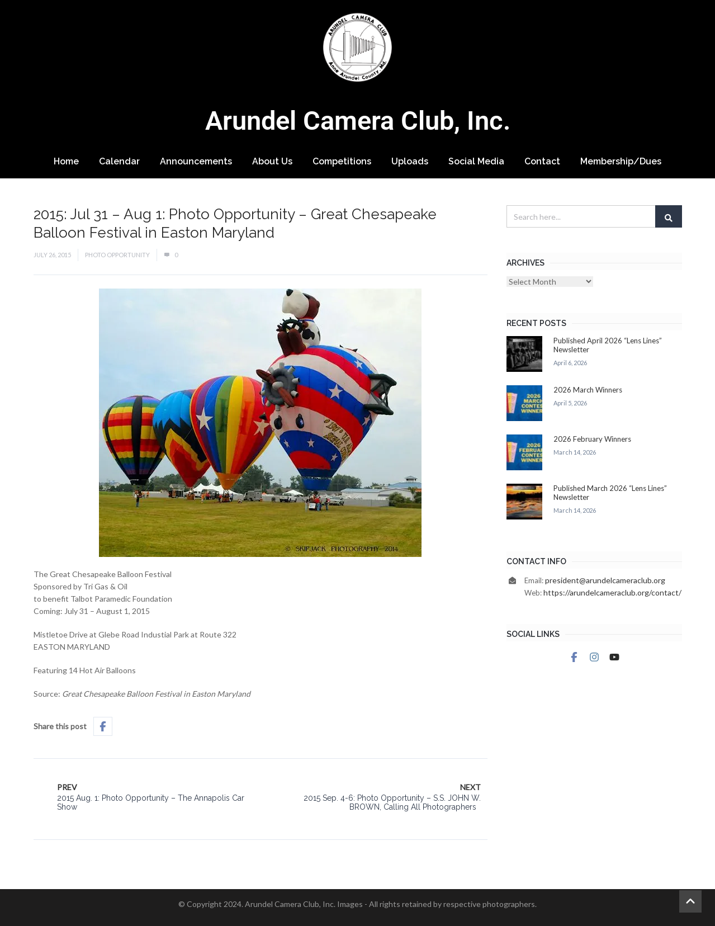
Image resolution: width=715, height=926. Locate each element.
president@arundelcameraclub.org (605, 580)
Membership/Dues (620, 161)
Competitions (341, 161)
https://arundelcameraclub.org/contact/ (612, 592)
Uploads (409, 161)
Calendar (119, 161)
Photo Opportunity (117, 254)
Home (66, 161)
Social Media (476, 161)
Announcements (196, 161)
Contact (542, 161)
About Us (272, 161)
